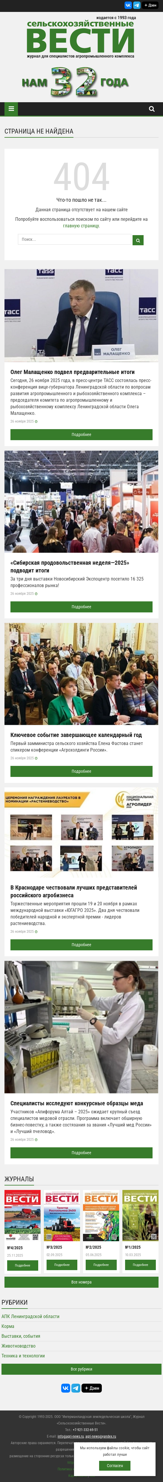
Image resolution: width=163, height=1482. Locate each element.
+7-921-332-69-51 (85, 1430)
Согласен (115, 1465)
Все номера (81, 1282)
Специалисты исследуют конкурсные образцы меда (76, 1103)
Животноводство (18, 1346)
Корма (7, 1326)
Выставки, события (20, 1336)
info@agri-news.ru (71, 1436)
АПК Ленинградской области (30, 1316)
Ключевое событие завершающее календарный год (76, 734)
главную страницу (81, 226)
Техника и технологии (23, 1356)
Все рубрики (81, 1369)
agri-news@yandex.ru (100, 1436)
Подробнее (81, 434)
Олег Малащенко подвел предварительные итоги (72, 371)
